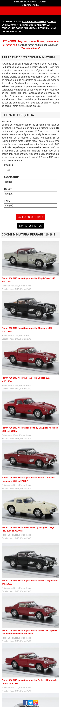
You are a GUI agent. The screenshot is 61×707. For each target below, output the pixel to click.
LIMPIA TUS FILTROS (30, 225)
